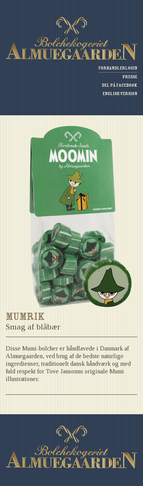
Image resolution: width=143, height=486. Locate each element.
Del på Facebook (119, 85)
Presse (129, 76)
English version (120, 93)
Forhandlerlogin (117, 68)
